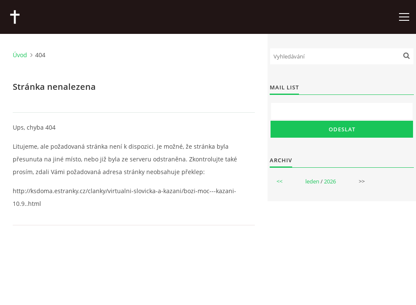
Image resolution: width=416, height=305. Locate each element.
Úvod (20, 55)
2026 (330, 181)
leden (312, 181)
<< (279, 181)
